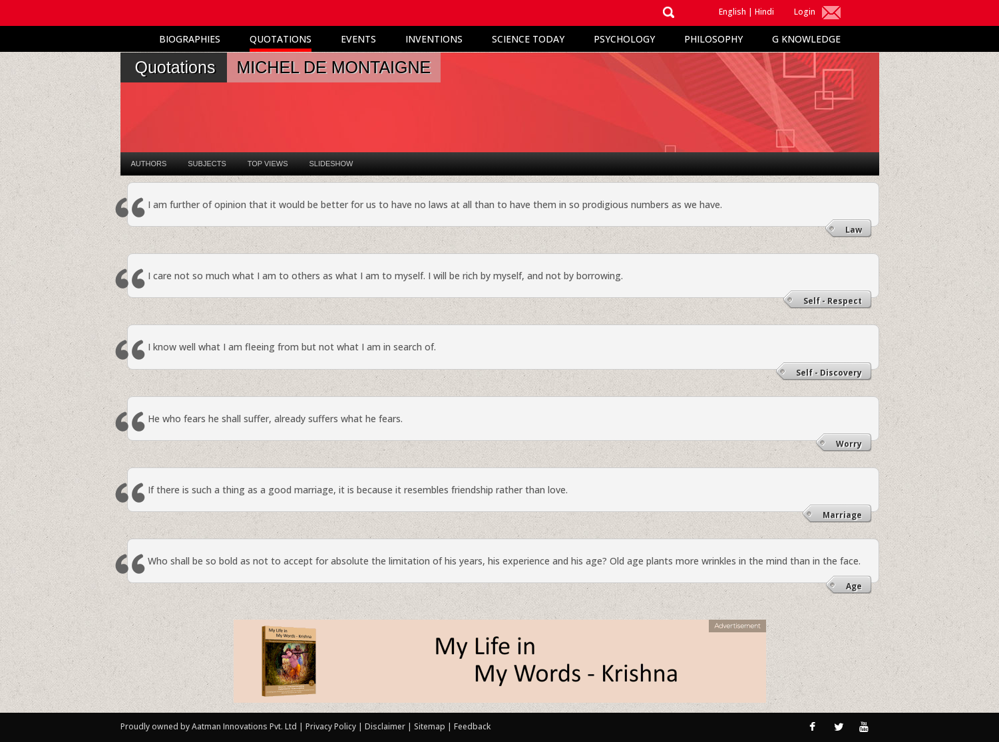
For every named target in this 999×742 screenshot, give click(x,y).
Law (853, 229)
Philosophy (713, 39)
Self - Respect (832, 301)
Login (804, 11)
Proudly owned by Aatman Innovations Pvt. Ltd (208, 726)
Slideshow (331, 164)
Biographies (189, 39)
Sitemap (430, 726)
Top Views (268, 164)
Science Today (528, 39)
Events (358, 39)
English (732, 11)
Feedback (472, 726)
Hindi (764, 11)
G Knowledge (806, 39)
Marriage (842, 515)
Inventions (434, 39)
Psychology (624, 39)
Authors (149, 164)
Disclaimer (385, 726)
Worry (849, 443)
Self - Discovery (829, 372)
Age (854, 586)
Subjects (207, 164)
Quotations (280, 39)
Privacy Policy (331, 726)
